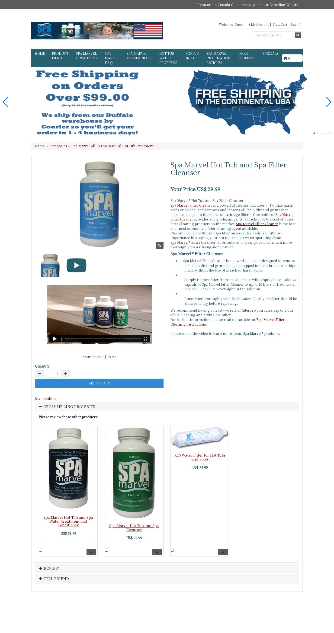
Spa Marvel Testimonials (139, 55)
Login (295, 24)
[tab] (167, 406)
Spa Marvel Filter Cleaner (191, 205)
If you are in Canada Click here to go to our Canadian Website (247, 4)
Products (211, 612)
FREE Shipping (247, 55)
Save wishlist (45, 398)
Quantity (42, 366)
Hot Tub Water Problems (168, 58)
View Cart (280, 24)
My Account (260, 24)
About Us (232, 612)
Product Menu (60, 55)
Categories (58, 146)
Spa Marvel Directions (86, 55)
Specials (270, 53)
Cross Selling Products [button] (69, 407)
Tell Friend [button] (54, 579)
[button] (314, 133)
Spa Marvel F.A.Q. (112, 58)
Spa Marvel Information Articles (218, 58)
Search (296, 612)
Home (40, 53)
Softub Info (192, 55)
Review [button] (49, 568)
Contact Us (253, 612)
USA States (276, 612)
